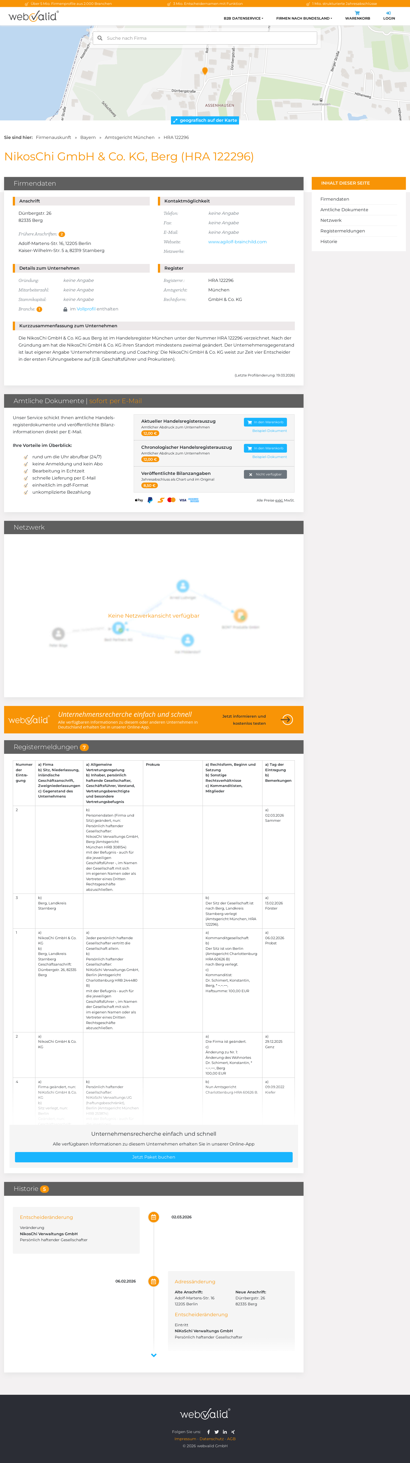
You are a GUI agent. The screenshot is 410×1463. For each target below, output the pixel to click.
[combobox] (205, 38)
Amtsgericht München (130, 137)
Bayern (88, 137)
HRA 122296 (176, 137)
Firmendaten (334, 199)
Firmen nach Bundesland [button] (303, 18)
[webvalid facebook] (209, 1431)
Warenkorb (358, 16)
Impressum (185, 1438)
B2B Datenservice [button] (242, 18)
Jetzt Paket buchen (153, 1157)
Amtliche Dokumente (344, 209)
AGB (231, 1438)
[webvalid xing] (234, 1431)
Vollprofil (86, 309)
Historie (328, 241)
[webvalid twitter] (218, 1431)
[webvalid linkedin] (226, 1431)
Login (389, 16)
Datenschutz (212, 1438)
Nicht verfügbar (265, 474)
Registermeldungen (342, 231)
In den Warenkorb (265, 422)
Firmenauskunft (53, 137)
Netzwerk (331, 220)
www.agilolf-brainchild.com (237, 241)
